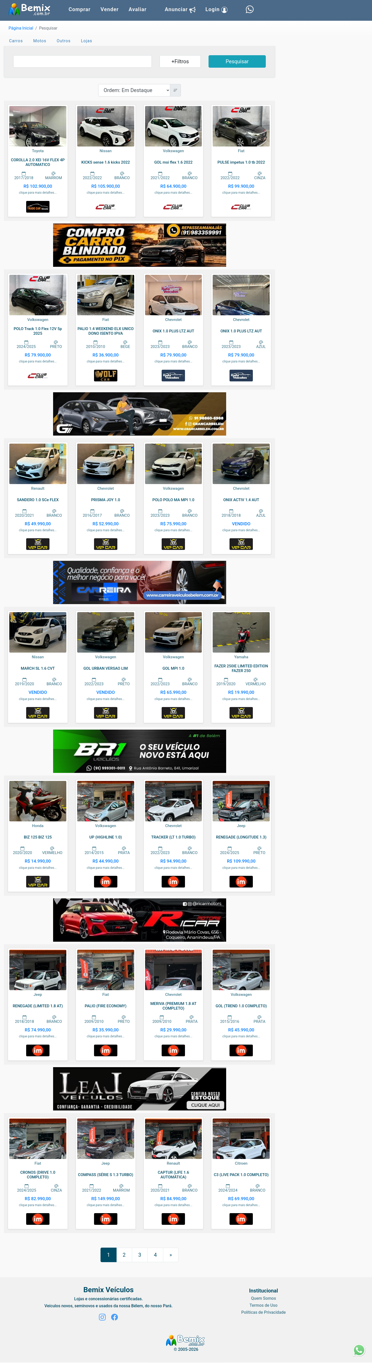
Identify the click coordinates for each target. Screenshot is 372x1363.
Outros (64, 40)
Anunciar (180, 9)
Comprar (80, 9)
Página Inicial (21, 28)
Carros (16, 40)
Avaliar (137, 9)
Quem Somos (263, 1298)
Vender (110, 9)
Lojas (86, 40)
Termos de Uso (263, 1305)
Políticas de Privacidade (263, 1312)
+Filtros (180, 61)
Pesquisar (237, 61)
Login (216, 9)
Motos (39, 40)
